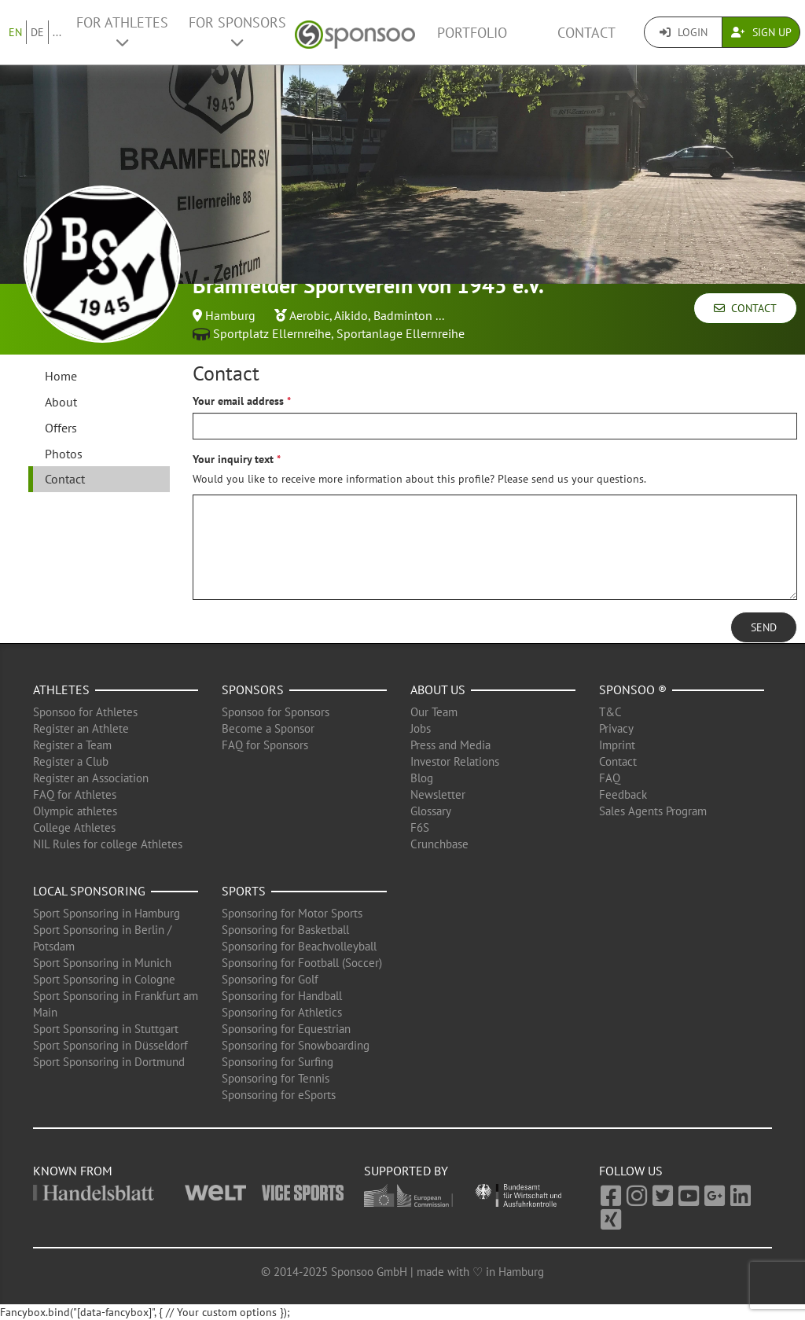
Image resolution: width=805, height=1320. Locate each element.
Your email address (238, 401)
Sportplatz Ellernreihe (272, 333)
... (57, 32)
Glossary (430, 810)
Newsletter (437, 794)
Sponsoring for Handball (282, 995)
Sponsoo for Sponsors (275, 711)
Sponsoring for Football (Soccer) (302, 962)
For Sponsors (237, 31)
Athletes (61, 689)
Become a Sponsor (268, 728)
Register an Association (91, 777)
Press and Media (450, 744)
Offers (61, 428)
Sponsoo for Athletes (85, 711)
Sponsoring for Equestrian (286, 1028)
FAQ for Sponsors (265, 744)
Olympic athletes (75, 810)
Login (684, 32)
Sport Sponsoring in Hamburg (106, 913)
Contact (586, 33)
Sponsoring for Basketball (285, 929)
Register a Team (72, 744)
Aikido (351, 315)
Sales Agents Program (653, 810)
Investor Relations (454, 761)
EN (15, 32)
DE (37, 32)
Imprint (617, 744)
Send (764, 627)
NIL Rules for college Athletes (107, 843)
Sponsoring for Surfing (277, 1061)
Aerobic (309, 315)
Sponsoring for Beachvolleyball (299, 946)
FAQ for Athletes (74, 794)
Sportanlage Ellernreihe (400, 333)
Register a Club (70, 761)
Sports (244, 891)
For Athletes (122, 31)
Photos (64, 453)
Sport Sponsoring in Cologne (104, 979)
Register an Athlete (81, 728)
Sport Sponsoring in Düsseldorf (110, 1045)
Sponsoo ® (633, 689)
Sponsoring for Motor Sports (292, 913)
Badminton (402, 315)
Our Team (434, 711)
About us (437, 689)
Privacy (616, 728)
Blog (421, 777)
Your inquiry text (233, 459)
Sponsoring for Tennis (275, 1078)
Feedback (623, 794)
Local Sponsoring (89, 891)
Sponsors (253, 689)
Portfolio (472, 33)
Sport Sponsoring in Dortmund (109, 1061)
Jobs (420, 728)
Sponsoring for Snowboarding (295, 1045)
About (61, 402)
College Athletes (74, 827)
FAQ (609, 777)
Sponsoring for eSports (279, 1094)
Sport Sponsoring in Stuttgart (105, 1028)
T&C (610, 711)
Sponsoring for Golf (270, 979)
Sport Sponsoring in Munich (102, 962)
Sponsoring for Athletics (282, 1012)
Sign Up (761, 32)
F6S (419, 827)
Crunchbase (439, 843)
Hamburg (230, 315)
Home (61, 376)
